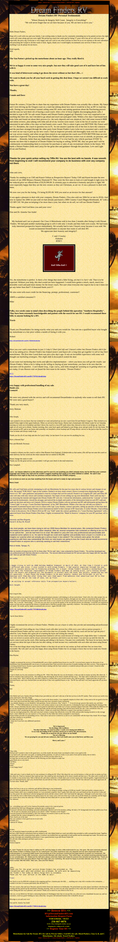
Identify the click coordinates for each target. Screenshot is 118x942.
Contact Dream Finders (58, 2)
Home (40, 2)
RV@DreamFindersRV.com (59, 913)
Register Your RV (59, 928)
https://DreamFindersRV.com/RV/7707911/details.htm (28, 376)
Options (77, 2)
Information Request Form (59, 916)
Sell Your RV (70, 2)
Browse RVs (46, 2)
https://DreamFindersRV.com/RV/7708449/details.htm (25, 340)
